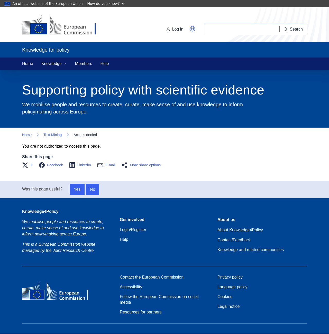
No (92, 189)
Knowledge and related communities (250, 249)
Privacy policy (230, 277)
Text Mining (52, 135)
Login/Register (133, 229)
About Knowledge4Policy (240, 230)
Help (104, 63)
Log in (175, 29)
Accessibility (131, 287)
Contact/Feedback (234, 240)
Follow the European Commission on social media (159, 299)
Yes (77, 189)
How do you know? (106, 3)
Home (27, 63)
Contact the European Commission (152, 277)
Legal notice (228, 306)
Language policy (232, 287)
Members (83, 63)
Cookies (224, 296)
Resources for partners (141, 312)
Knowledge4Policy (40, 211)
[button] (192, 29)
